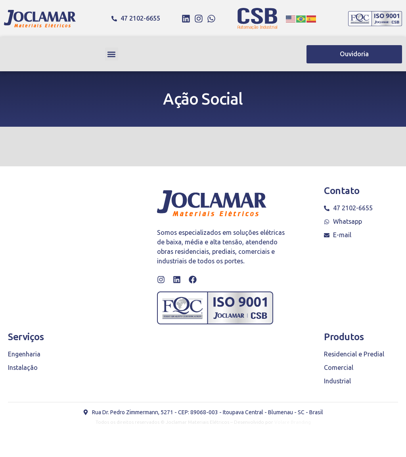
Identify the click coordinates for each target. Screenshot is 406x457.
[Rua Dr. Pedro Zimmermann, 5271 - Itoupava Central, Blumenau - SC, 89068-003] (67, 245)
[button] (111, 54)
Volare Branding (292, 422)
